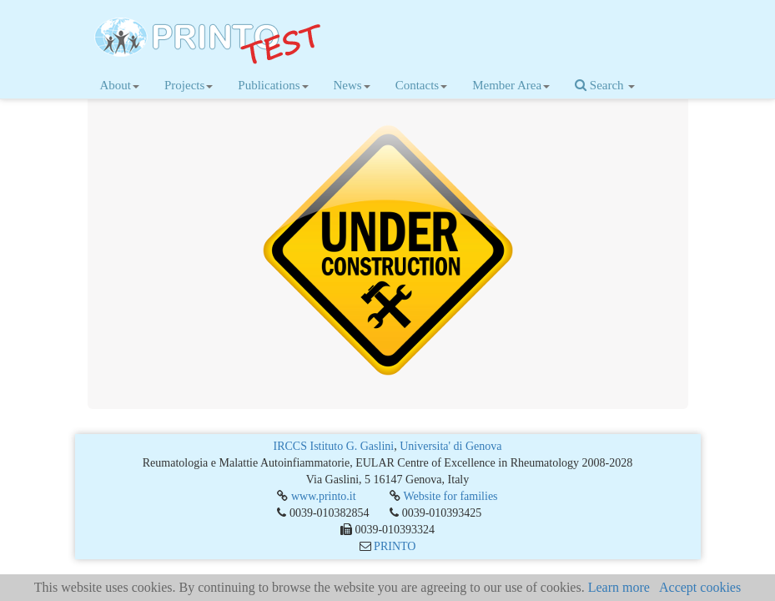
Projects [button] (188, 85)
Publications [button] (273, 85)
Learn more (619, 587)
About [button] (120, 85)
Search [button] (605, 85)
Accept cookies (700, 587)
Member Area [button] (511, 85)
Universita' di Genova (450, 446)
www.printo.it (323, 496)
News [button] (352, 85)
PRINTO (394, 546)
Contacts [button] (421, 85)
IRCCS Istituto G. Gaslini (334, 446)
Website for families (450, 496)
